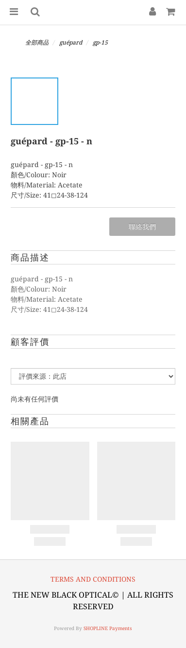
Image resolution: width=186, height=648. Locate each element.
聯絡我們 (142, 227)
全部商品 (37, 42)
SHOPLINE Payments (108, 628)
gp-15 (100, 42)
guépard (70, 42)
